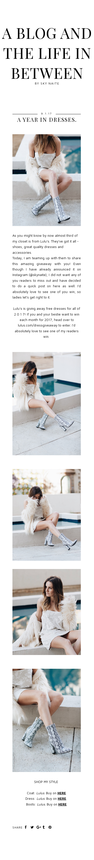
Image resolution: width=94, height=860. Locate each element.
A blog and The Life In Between (47, 52)
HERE (61, 793)
